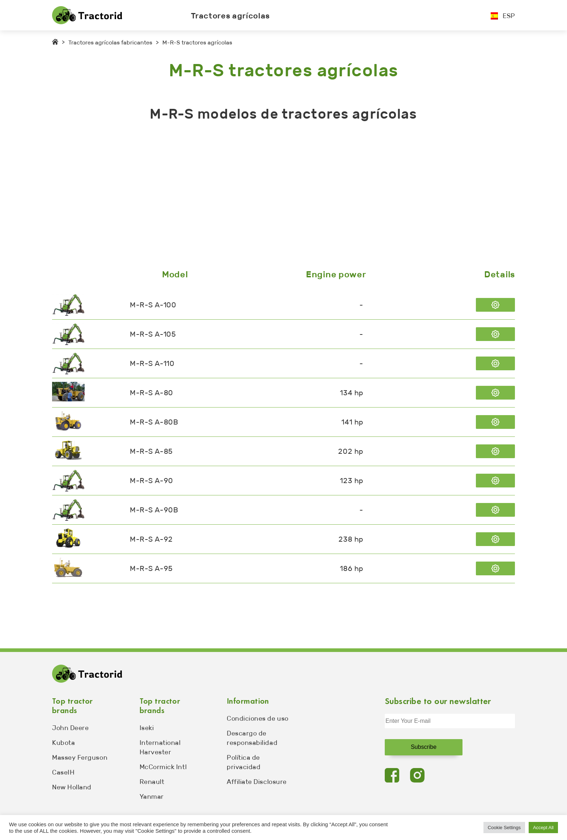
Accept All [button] (543, 827)
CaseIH (63, 772)
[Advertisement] (269, 197)
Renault (152, 782)
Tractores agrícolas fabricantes (110, 42)
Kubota (63, 743)
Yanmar (152, 797)
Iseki (147, 728)
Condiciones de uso (258, 718)
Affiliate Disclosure (257, 782)
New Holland (71, 787)
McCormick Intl (163, 767)
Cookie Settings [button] (504, 827)
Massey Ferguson (79, 758)
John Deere (70, 728)
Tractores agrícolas (230, 16)
